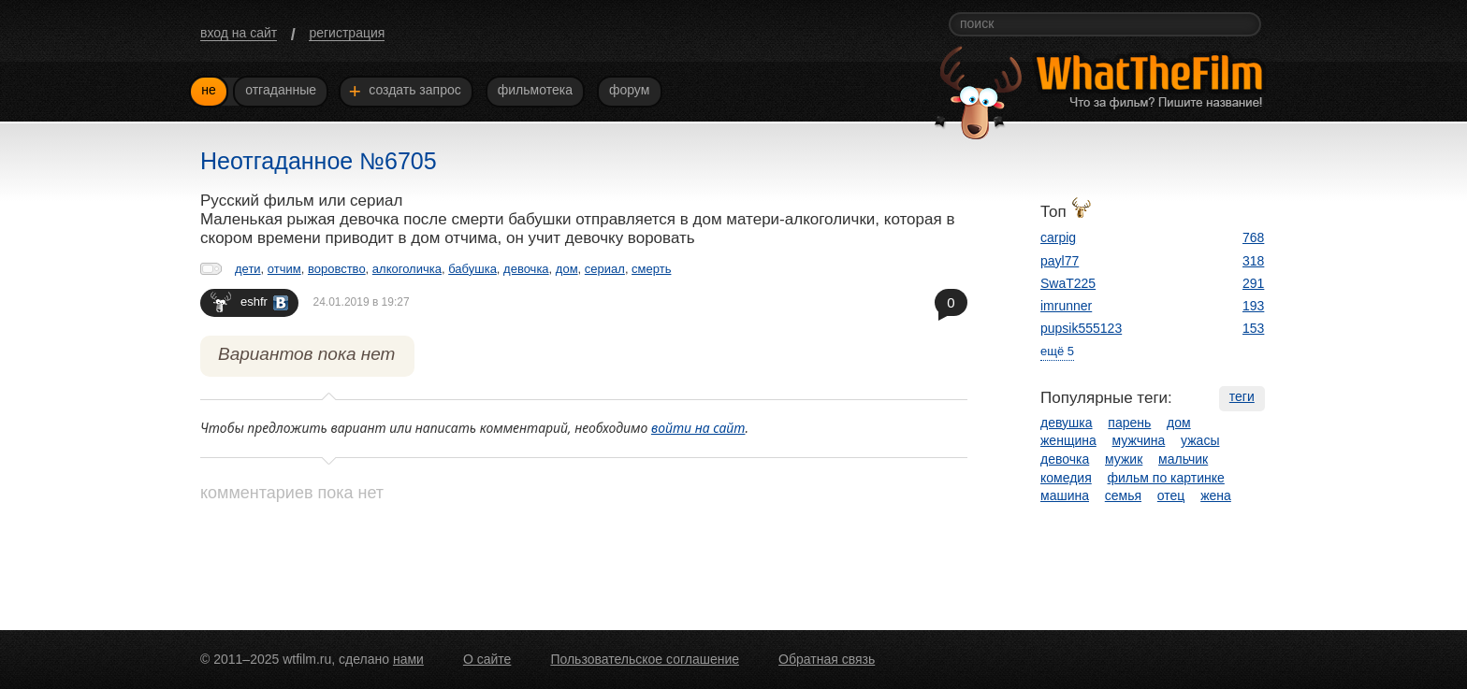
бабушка (472, 269)
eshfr (249, 301)
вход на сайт (238, 32)
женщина (1068, 440)
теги (1242, 396)
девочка (526, 269)
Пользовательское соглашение (644, 659)
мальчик (1183, 459)
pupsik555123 (1081, 328)
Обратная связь (826, 659)
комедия (1066, 477)
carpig (1058, 237)
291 (1253, 283)
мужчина (1139, 440)
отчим (284, 269)
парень (1129, 422)
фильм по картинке (1166, 477)
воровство (337, 269)
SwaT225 (1068, 283)
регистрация (347, 32)
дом (567, 269)
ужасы (1200, 440)
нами (408, 659)
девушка (1066, 422)
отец (1171, 495)
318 (1253, 260)
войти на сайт (698, 428)
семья (1123, 495)
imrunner (1066, 305)
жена (1215, 495)
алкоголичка (407, 269)
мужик (1123, 459)
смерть (651, 269)
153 (1253, 328)
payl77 (1059, 260)
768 (1253, 237)
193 (1253, 305)
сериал (605, 269)
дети (248, 269)
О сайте (487, 659)
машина (1064, 495)
